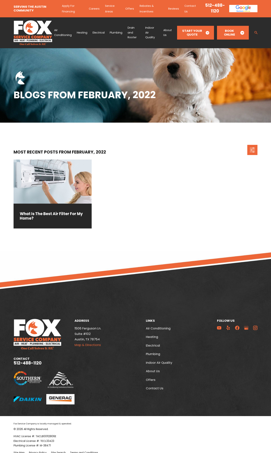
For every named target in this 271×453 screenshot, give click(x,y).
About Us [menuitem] (167, 32)
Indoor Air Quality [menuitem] (150, 32)
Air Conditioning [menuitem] (63, 32)
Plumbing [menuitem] (116, 32)
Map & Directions (88, 345)
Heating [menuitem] (82, 32)
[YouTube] (219, 328)
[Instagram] (255, 328)
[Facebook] (237, 328)
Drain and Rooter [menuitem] (132, 32)
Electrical (153, 345)
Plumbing (153, 354)
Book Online (234, 33)
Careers (94, 9)
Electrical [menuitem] (99, 32)
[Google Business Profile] (246, 328)
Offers (129, 9)
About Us (153, 371)
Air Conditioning (158, 328)
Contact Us (154, 388)
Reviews (173, 9)
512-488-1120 (215, 8)
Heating (152, 337)
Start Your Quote (195, 33)
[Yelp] (228, 328)
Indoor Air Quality (159, 363)
